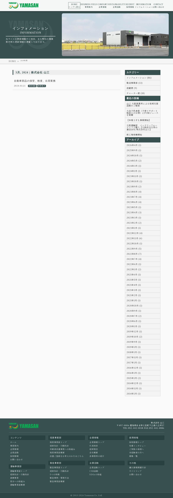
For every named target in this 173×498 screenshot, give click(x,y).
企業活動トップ (96, 467)
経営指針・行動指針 (19, 474)
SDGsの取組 (95, 474)
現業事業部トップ (58, 442)
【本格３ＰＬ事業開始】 (139, 120)
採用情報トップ (136, 442)
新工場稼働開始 (134, 134)
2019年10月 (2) (134, 336)
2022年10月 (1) (134, 243)
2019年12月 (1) (134, 331)
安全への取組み (17, 481)
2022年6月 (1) (134, 264)
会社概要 (93, 452)
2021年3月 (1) (134, 290)
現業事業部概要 (57, 452)
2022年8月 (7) (134, 253)
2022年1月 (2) (134, 269)
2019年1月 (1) (134, 347)
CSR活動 (93, 471)
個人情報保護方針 (137, 467)
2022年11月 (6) (134, 238)
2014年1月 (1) (134, 393)
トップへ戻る (74, 5)
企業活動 (116, 5)
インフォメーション (143, 5)
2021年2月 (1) (134, 295)
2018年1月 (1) (134, 352)
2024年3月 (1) (134, 165)
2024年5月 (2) (134, 160)
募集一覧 (133, 456)
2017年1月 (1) (134, 362)
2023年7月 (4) (134, 196)
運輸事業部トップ (18, 471)
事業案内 (88, 5)
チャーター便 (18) (136, 93)
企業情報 (102, 5)
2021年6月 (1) (134, 274)
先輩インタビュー (137, 445)
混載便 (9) (132, 88)
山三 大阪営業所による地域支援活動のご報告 (142, 104)
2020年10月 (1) (134, 305)
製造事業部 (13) (135, 82)
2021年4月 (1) (134, 284)
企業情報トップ (96, 442)
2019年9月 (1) (134, 341)
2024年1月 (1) (134, 171)
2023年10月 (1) (134, 181)
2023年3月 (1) (134, 217)
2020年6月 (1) (134, 321)
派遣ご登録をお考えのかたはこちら (67, 456)
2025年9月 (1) (134, 150)
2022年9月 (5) (134, 248)
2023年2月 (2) (134, 222)
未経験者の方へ (136, 452)
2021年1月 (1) (134, 300)
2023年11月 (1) (134, 176)
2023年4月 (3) (134, 212)
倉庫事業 (14, 478)
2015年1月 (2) (134, 378)
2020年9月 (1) (134, 310)
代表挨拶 (93, 445)
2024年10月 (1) (134, 155)
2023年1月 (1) (134, 227)
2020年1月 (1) (134, 326)
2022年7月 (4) (134, 259)
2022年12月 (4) (135, 233)
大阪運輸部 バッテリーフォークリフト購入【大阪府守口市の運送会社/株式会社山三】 (142, 127)
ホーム (13, 442)
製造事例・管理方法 (59, 478)
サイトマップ (135, 471)
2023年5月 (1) (134, 207)
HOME (12, 61)
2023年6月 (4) (134, 202)
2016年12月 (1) (134, 367)
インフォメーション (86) (139, 77)
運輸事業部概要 (17, 485)
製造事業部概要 (57, 481)
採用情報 (130, 5)
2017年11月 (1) (134, 357)
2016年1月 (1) (134, 372)
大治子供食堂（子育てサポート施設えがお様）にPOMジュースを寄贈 (142, 112)
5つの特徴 (55, 474)
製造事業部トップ (58, 467)
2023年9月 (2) (134, 186)
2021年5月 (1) (134, 279)
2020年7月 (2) (134, 315)
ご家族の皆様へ (136, 449)
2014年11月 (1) (134, 388)
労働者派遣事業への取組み (62, 449)
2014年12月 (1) (134, 383)
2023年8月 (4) (134, 191)
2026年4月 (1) (134, 145)
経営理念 (93, 449)
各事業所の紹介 (96, 456)
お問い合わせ (158, 5)
